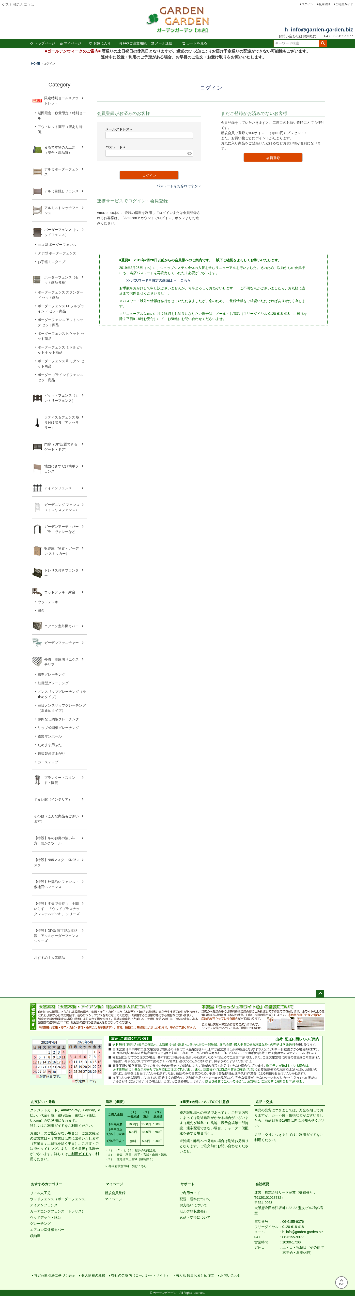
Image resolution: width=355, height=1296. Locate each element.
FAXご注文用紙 (133, 43)
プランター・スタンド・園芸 (59, 780)
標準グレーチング (51, 674)
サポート (187, 1184)
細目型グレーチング (53, 683)
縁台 (41, 611)
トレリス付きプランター (61, 572)
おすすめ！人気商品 (49, 958)
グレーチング (40, 1224)
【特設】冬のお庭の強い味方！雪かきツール (54, 840)
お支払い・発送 (43, 1102)
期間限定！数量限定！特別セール (62, 115)
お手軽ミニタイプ (51, 262)
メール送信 (161, 43)
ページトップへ (320, 994)
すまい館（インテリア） (53, 799)
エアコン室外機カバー (61, 626)
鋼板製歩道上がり (51, 753)
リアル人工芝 (40, 1193)
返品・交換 (264, 1102)
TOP (341, 1282)
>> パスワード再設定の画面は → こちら (158, 280)
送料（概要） (116, 1102)
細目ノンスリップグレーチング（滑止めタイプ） (62, 707)
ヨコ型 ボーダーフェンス (57, 245)
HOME (35, 63)
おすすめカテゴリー (46, 1184)
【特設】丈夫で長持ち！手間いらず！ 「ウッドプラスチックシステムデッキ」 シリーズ (57, 909)
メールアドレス (119, 129)
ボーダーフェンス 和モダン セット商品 (61, 363)
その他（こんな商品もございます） (56, 818)
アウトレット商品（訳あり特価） (60, 129)
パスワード (116, 147)
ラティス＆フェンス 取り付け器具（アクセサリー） (62, 422)
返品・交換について (195, 1217)
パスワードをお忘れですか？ (178, 186)
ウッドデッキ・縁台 (59, 592)
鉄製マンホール (50, 736)
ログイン (307, 4)
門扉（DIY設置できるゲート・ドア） (60, 446)
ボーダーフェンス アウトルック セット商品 (60, 322)
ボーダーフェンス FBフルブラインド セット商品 (61, 308)
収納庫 (35, 1236)
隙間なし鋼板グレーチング (58, 719)
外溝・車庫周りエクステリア (61, 662)
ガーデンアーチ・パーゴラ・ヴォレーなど (61, 529)
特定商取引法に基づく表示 (54, 1275)
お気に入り (100, 43)
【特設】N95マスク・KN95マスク (57, 862)
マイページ (70, 43)
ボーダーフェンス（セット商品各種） (61, 279)
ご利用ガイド (344, 4)
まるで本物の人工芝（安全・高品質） (59, 149)
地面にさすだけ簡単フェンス (61, 468)
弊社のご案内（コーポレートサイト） (140, 1275)
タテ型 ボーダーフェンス (57, 253)
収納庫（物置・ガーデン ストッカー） (61, 551)
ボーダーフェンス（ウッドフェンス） (61, 232)
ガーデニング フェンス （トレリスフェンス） (63, 507)
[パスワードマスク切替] (189, 153)
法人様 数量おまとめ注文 (195, 1275)
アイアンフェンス (58, 488)
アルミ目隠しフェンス (61, 191)
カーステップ (48, 762)
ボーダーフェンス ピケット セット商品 (61, 336)
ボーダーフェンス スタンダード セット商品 (60, 294)
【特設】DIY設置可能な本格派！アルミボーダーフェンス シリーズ (56, 936)
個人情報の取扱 (93, 1275)
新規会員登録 (115, 1193)
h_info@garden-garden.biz (319, 30)
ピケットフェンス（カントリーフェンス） (61, 398)
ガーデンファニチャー (61, 643)
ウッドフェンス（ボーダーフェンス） (59, 1199)
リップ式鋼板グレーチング (58, 728)
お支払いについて (193, 1205)
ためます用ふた (50, 745)
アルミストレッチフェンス (61, 210)
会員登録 (324, 4)
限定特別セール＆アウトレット (61, 100)
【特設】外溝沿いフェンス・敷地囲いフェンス (56, 884)
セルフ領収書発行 (193, 1211)
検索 (323, 43)
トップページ (42, 43)
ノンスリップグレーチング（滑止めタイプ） (62, 694)
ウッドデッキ (48, 602)
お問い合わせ (230, 1275)
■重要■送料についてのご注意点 (205, 1102)
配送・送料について (195, 1199)
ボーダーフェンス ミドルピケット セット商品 (60, 349)
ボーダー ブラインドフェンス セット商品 (60, 377)
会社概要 (262, 1184)
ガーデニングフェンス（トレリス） (57, 1211)
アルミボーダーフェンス (61, 171)
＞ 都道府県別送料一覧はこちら (126, 1166)
